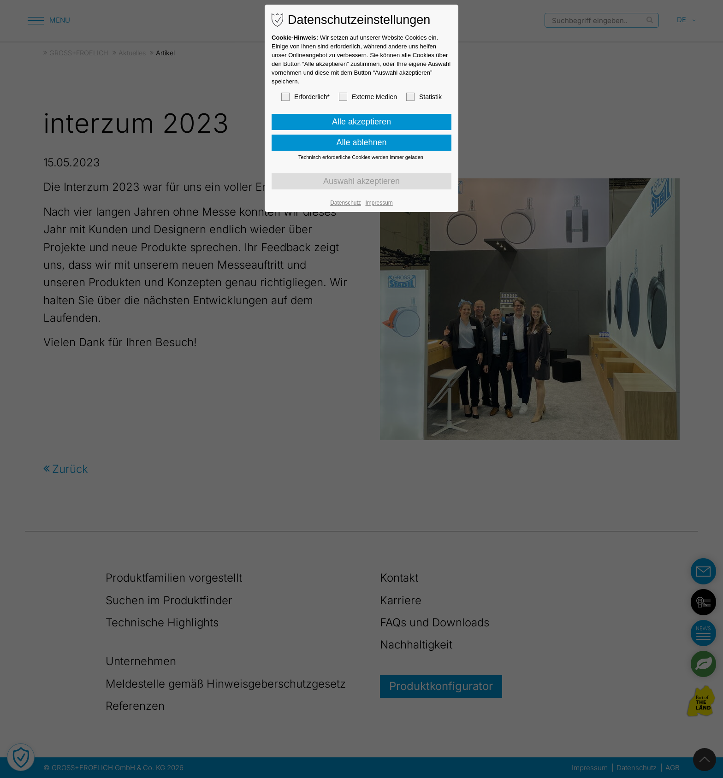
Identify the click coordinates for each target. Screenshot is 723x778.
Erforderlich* (305, 97)
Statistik (424, 97)
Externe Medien (368, 97)
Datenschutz (345, 203)
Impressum (378, 203)
